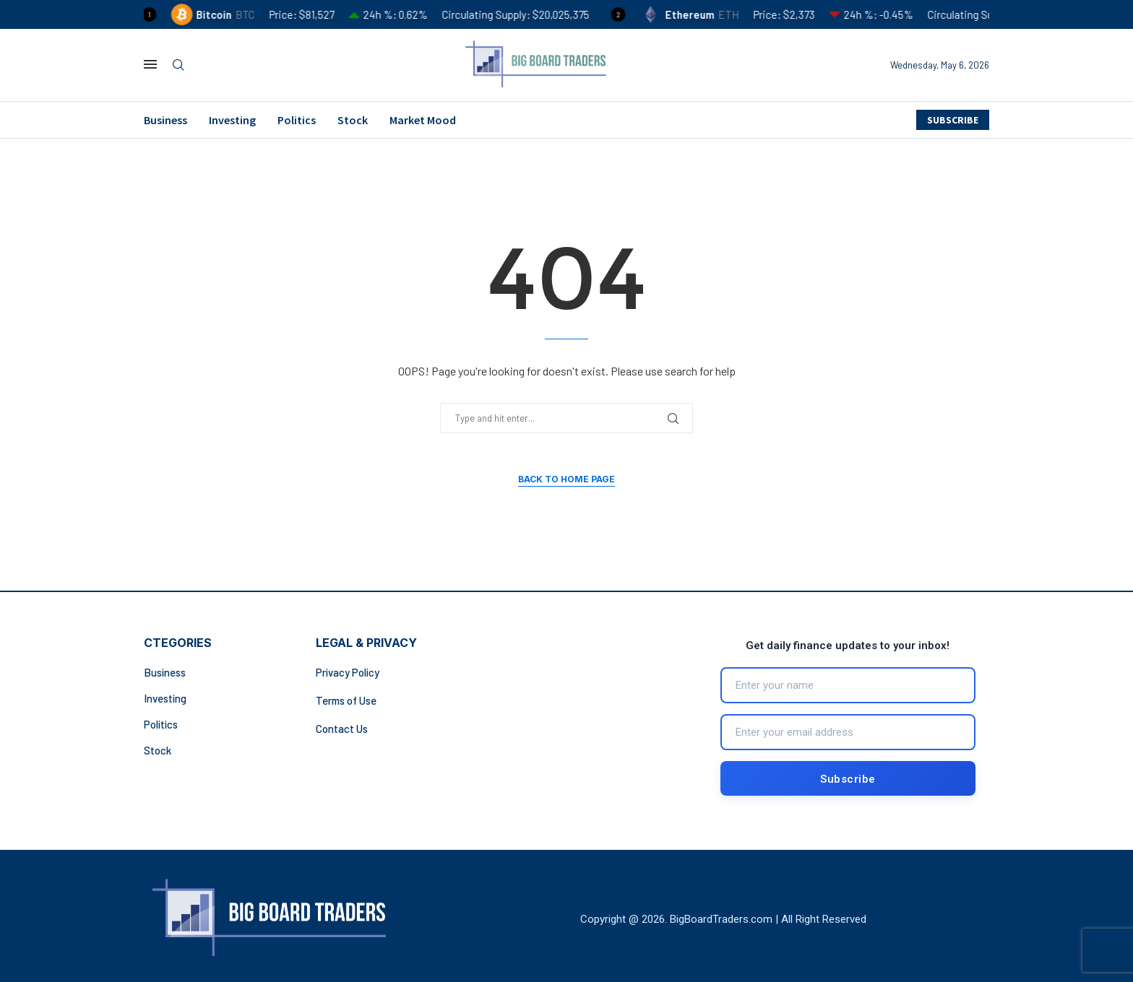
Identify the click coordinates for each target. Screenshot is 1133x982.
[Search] (178, 65)
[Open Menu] (150, 64)
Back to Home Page (566, 479)
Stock (352, 120)
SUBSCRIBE (952, 119)
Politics (296, 120)
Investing (232, 120)
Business (165, 120)
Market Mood (422, 120)
